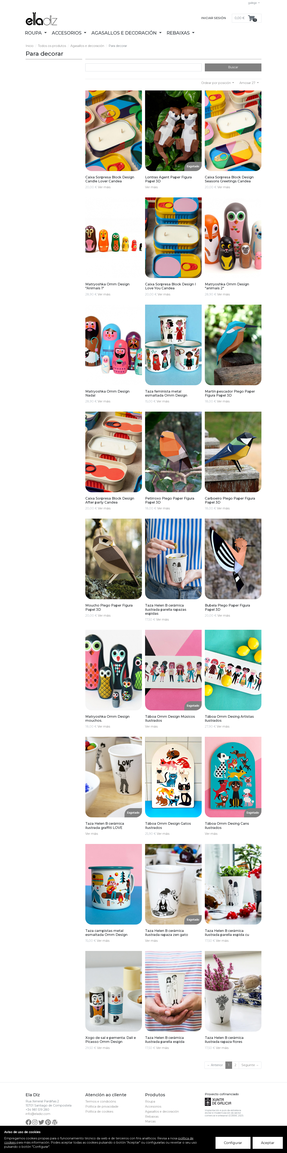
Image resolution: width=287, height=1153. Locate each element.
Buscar (233, 67)
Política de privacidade (101, 1106)
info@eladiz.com (38, 1114)
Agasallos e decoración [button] (124, 33)
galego (253, 2)
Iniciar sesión (213, 18)
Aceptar (267, 1143)
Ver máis (104, 187)
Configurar (233, 1143)
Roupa (150, 1101)
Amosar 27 (247, 83)
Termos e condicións (100, 1101)
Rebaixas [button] (179, 33)
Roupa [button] (34, 33)
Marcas (150, 1121)
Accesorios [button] (67, 33)
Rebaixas (151, 1116)
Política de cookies (99, 1111)
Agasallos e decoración (87, 46)
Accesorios (153, 1106)
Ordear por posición (216, 83)
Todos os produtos (52, 46)
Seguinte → (250, 1065)
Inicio (30, 46)
